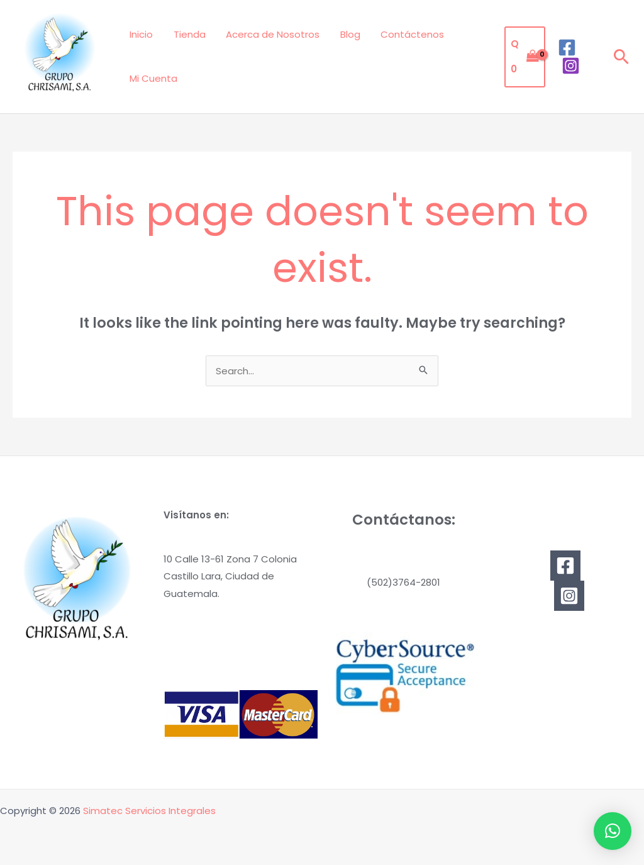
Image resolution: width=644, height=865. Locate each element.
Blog (345, 34)
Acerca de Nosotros (269, 34)
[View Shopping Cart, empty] (523, 56)
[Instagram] (570, 66)
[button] (621, 57)
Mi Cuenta (153, 78)
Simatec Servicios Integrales (149, 810)
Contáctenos (405, 34)
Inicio (140, 34)
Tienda (187, 34)
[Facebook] (566, 47)
